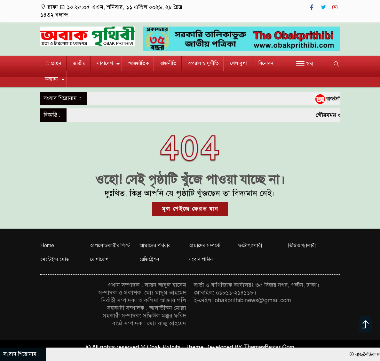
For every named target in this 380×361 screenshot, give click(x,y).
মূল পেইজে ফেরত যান (190, 208)
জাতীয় (79, 63)
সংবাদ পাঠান (201, 259)
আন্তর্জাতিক (138, 63)
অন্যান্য (51, 79)
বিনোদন (265, 63)
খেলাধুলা (238, 63)
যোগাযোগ (99, 259)
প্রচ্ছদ (53, 63)
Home (47, 245)
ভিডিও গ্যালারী (302, 245)
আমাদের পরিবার (154, 245)
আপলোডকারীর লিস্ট (110, 245)
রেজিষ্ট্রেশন (149, 259)
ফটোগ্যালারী (250, 245)
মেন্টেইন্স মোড (54, 259)
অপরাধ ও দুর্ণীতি (203, 63)
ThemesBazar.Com (269, 347)
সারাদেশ (105, 63)
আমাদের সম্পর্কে (204, 245)
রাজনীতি (168, 63)
